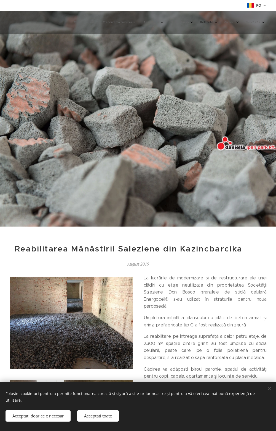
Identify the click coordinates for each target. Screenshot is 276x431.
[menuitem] (197, 22)
